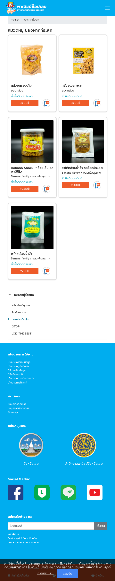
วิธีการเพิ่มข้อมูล (17, 370)
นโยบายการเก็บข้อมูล (19, 362)
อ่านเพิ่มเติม (45, 573)
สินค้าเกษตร (19, 312)
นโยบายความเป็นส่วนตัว (21, 378)
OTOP (16, 326)
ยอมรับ (67, 573)
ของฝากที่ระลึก (20, 319)
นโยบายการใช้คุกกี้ (17, 382)
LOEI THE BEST (22, 334)
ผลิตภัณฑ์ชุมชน (21, 305)
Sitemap (13, 412)
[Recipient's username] (51, 526)
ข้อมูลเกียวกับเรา (17, 404)
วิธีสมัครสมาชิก (16, 374)
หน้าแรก (15, 20)
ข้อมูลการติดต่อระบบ (19, 408)
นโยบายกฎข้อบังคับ (18, 366)
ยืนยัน (101, 526)
